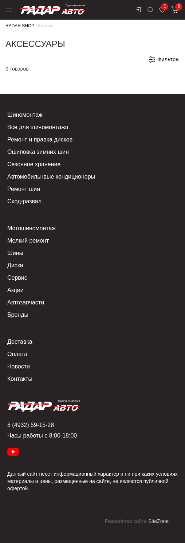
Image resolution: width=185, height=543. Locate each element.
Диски (15, 265)
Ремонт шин (23, 189)
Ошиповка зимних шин (38, 152)
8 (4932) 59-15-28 (30, 425)
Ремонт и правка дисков (39, 139)
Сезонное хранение (33, 164)
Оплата (17, 354)
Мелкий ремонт (28, 240)
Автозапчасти (25, 302)
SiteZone (158, 521)
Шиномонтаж (25, 115)
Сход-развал (24, 201)
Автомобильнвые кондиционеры (51, 176)
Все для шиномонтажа (37, 127)
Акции (15, 290)
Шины (15, 253)
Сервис (17, 278)
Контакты (19, 379)
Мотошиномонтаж (31, 228)
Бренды (17, 315)
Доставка (19, 342)
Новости (18, 366)
